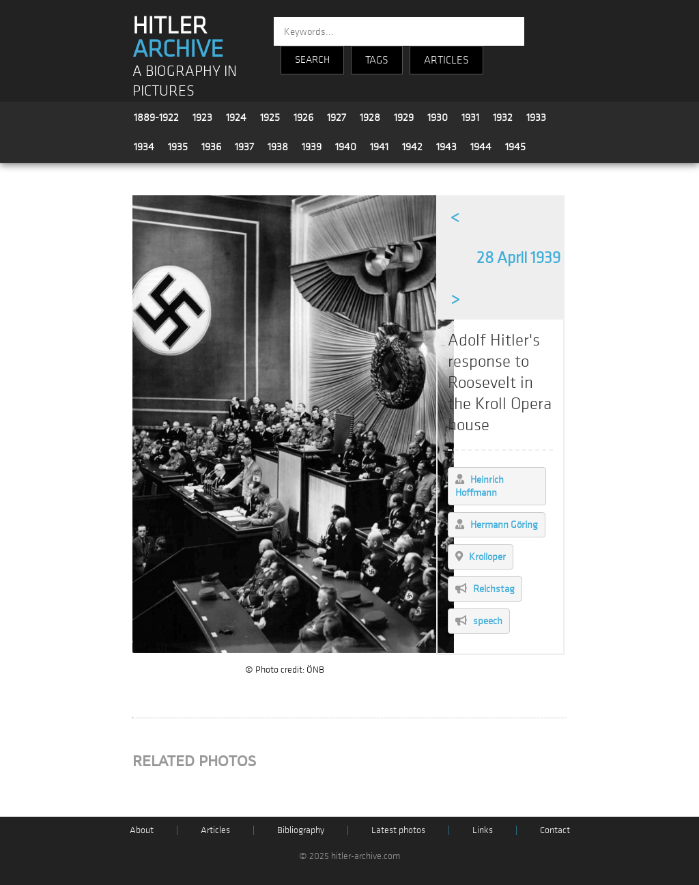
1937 (244, 147)
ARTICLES (446, 60)
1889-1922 (156, 117)
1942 (412, 147)
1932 (503, 117)
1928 (370, 117)
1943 (446, 147)
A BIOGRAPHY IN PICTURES (184, 81)
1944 (480, 147)
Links (482, 830)
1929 (404, 117)
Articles (215, 830)
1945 (515, 147)
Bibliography (300, 830)
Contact (555, 830)
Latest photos (398, 830)
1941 (379, 147)
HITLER (177, 37)
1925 (270, 117)
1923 (202, 117)
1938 (278, 147)
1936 (211, 147)
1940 (345, 147)
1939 (312, 147)
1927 (336, 117)
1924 (236, 117)
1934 (144, 147)
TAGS (376, 60)
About (142, 830)
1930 (437, 117)
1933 (536, 117)
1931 (470, 117)
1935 (178, 147)
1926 (303, 117)
